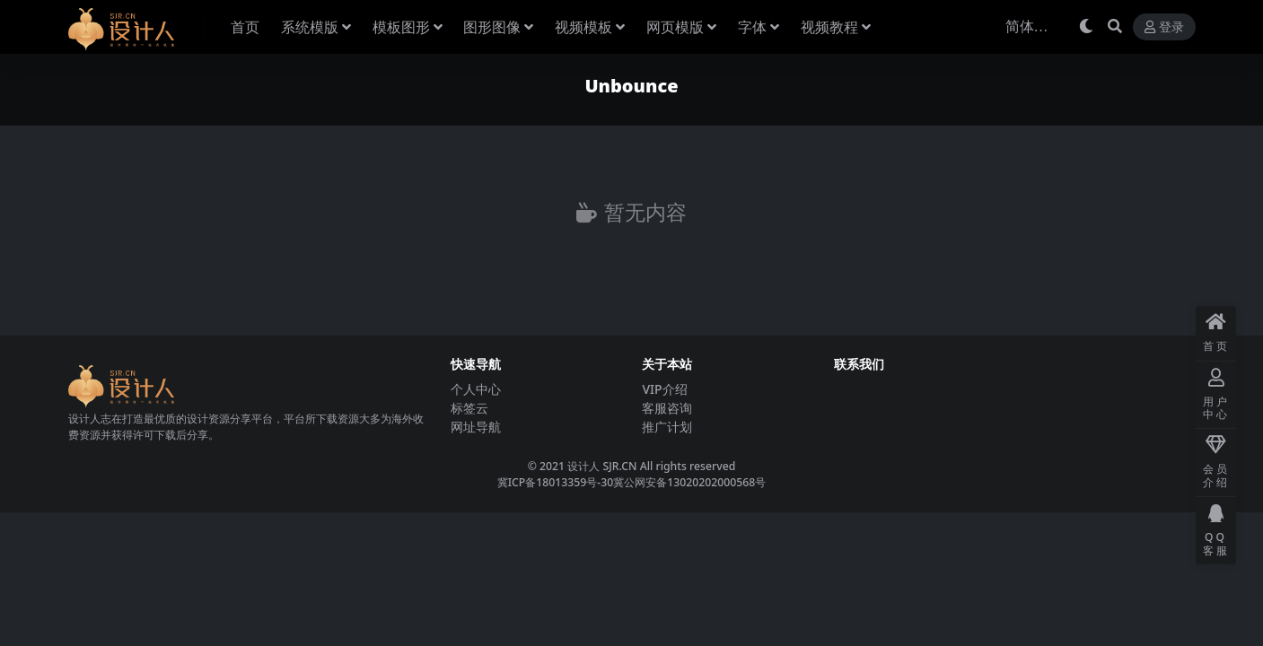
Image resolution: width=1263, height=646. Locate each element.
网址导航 (476, 426)
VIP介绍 (664, 388)
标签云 (469, 407)
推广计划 (667, 426)
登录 (1164, 27)
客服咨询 (667, 407)
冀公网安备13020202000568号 (689, 482)
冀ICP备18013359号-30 (555, 482)
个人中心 (476, 388)
